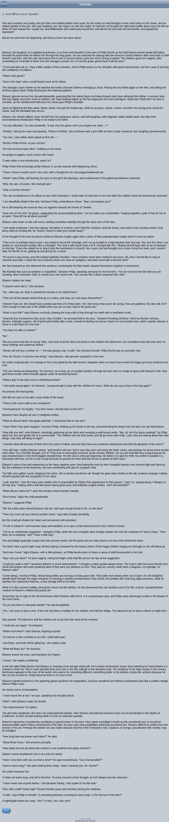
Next (6, 810)
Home (4, 4)
